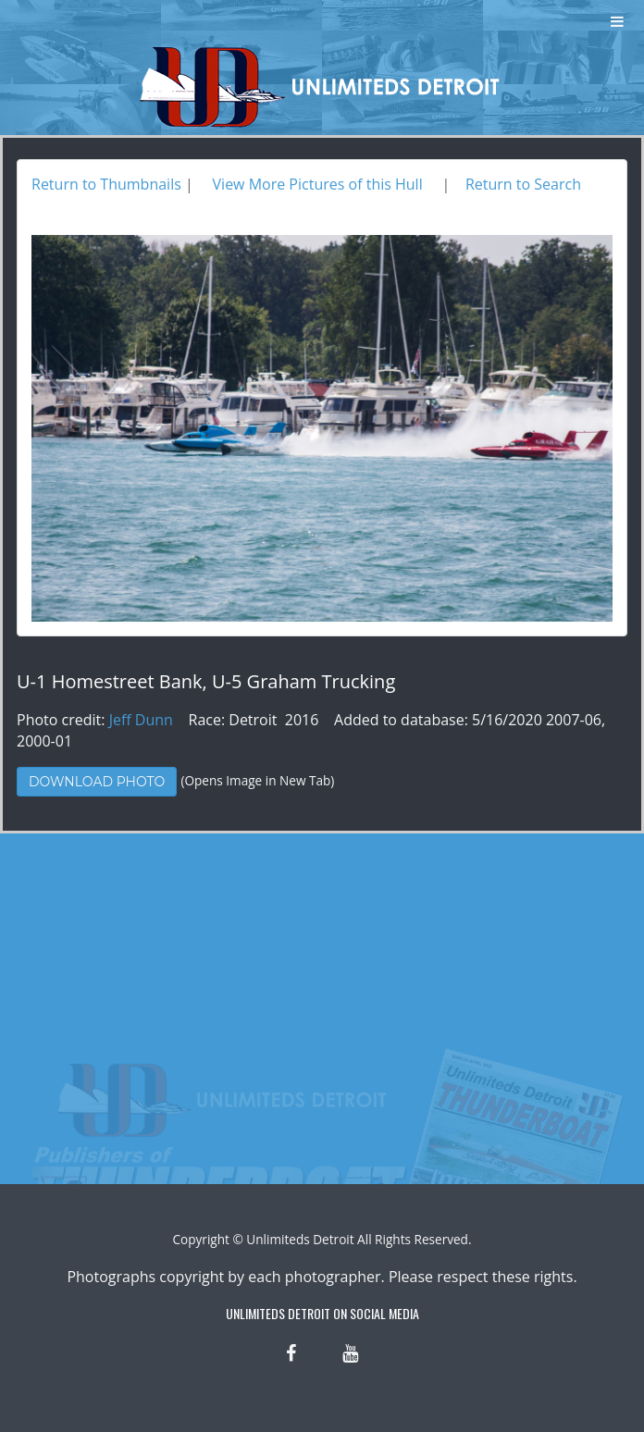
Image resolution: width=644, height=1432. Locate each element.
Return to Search (523, 184)
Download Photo (97, 781)
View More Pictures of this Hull (318, 184)
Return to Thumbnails (106, 184)
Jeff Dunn (141, 720)
